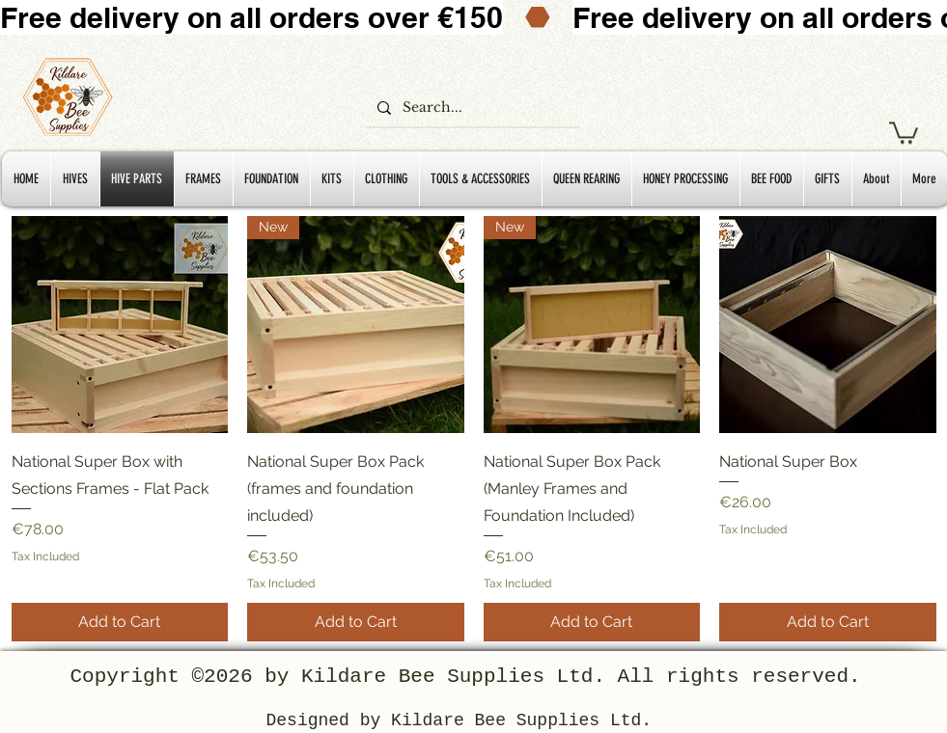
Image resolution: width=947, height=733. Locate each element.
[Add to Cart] (120, 622)
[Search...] (471, 108)
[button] (903, 132)
